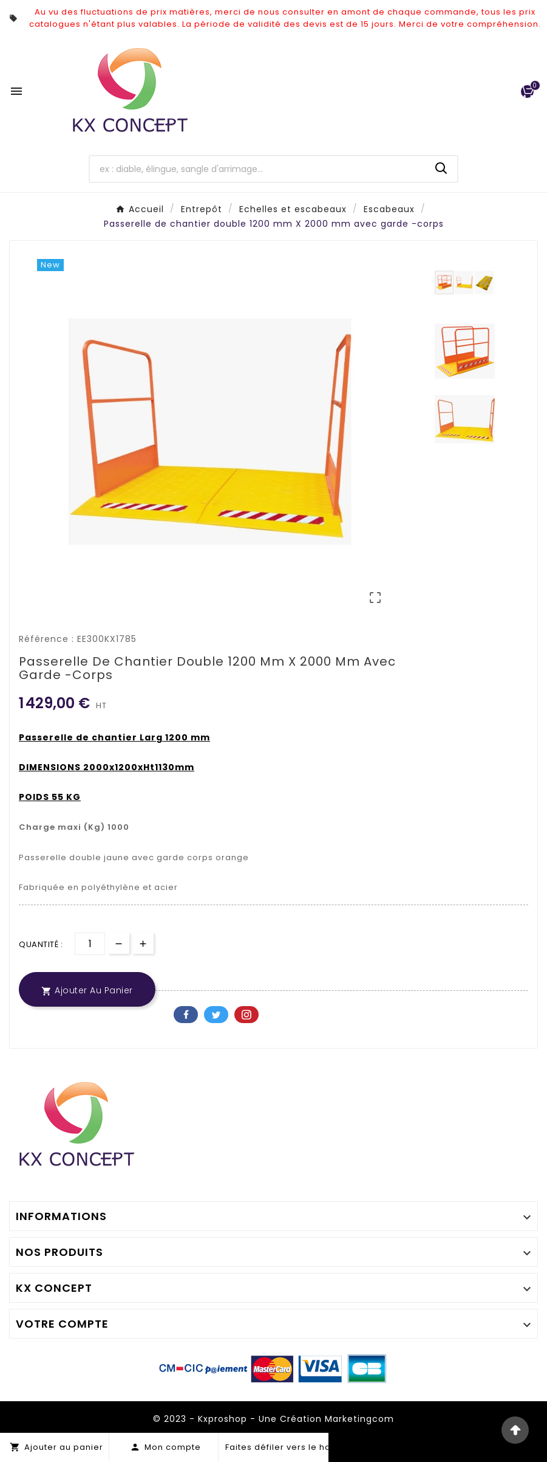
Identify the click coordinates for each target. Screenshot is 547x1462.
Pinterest (246, 1014)
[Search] (441, 168)
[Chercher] (258, 169)
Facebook (186, 1014)
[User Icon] (502, 91)
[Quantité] (90, 944)
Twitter (216, 1014)
